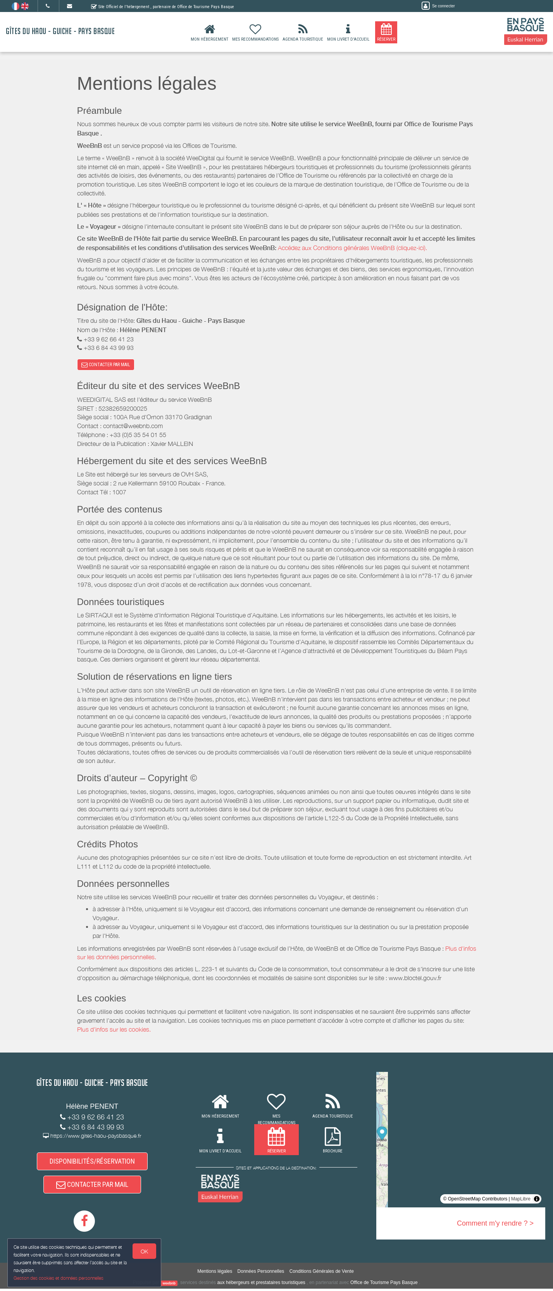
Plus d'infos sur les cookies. (114, 1030)
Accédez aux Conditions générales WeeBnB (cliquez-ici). (352, 247)
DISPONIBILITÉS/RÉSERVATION (92, 1162)
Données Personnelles (261, 1273)
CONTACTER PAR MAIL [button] (105, 365)
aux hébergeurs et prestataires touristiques (261, 1285)
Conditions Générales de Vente (321, 1273)
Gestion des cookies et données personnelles (59, 1278)
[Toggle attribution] (536, 1199)
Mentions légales (214, 1273)
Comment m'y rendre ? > (495, 1224)
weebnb (169, 1285)
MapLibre (521, 1199)
